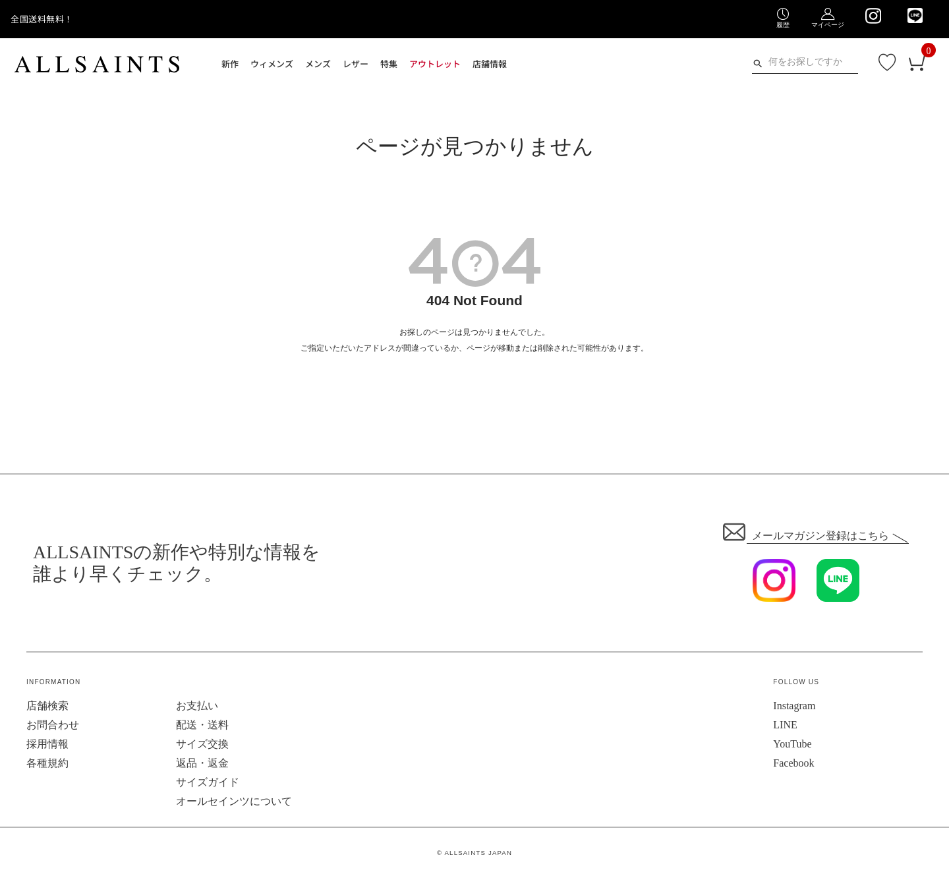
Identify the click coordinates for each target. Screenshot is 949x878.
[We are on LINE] (915, 15)
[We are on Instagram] (872, 16)
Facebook (793, 763)
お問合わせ (52, 724)
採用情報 (47, 743)
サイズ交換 (202, 743)
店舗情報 (490, 63)
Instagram (794, 705)
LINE (785, 724)
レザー (355, 63)
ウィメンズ (271, 63)
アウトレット (435, 63)
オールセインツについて (234, 801)
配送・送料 (202, 724)
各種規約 (47, 763)
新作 (230, 63)
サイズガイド (207, 782)
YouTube (792, 743)
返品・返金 (202, 763)
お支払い (197, 705)
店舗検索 (47, 705)
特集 (388, 63)
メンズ (318, 63)
